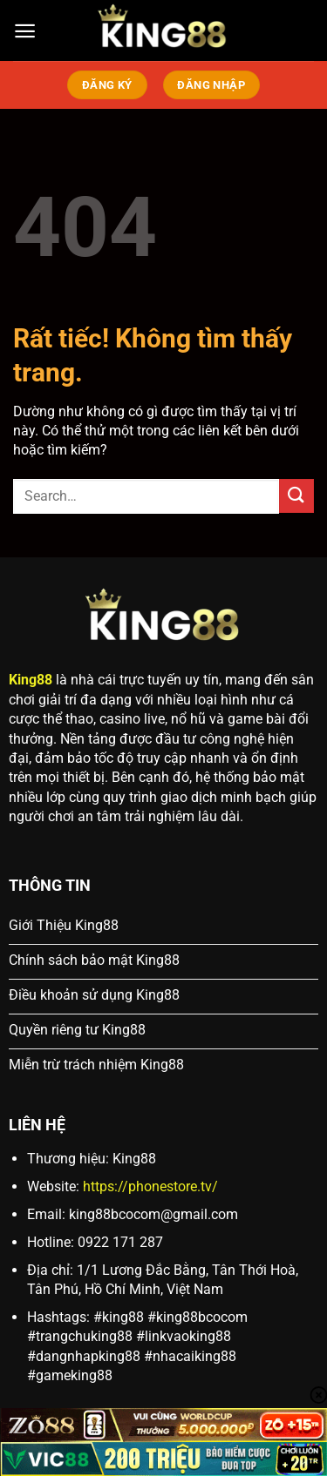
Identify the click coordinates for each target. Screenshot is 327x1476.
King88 (30, 679)
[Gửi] (296, 496)
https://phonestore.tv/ (150, 1186)
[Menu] (25, 31)
